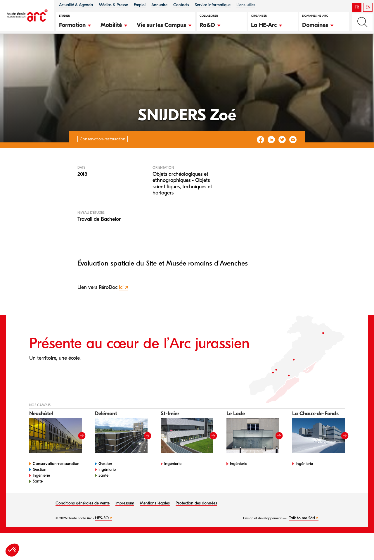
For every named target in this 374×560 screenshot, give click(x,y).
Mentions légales (155, 521)
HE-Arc (15, 49)
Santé (38, 499)
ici (121, 306)
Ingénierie (41, 493)
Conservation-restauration (55, 49)
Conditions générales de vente (83, 521)
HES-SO (102, 536)
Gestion (39, 487)
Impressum (124, 521)
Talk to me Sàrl (302, 536)
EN (368, 7)
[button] (75, 24)
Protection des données (196, 521)
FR (357, 7)
